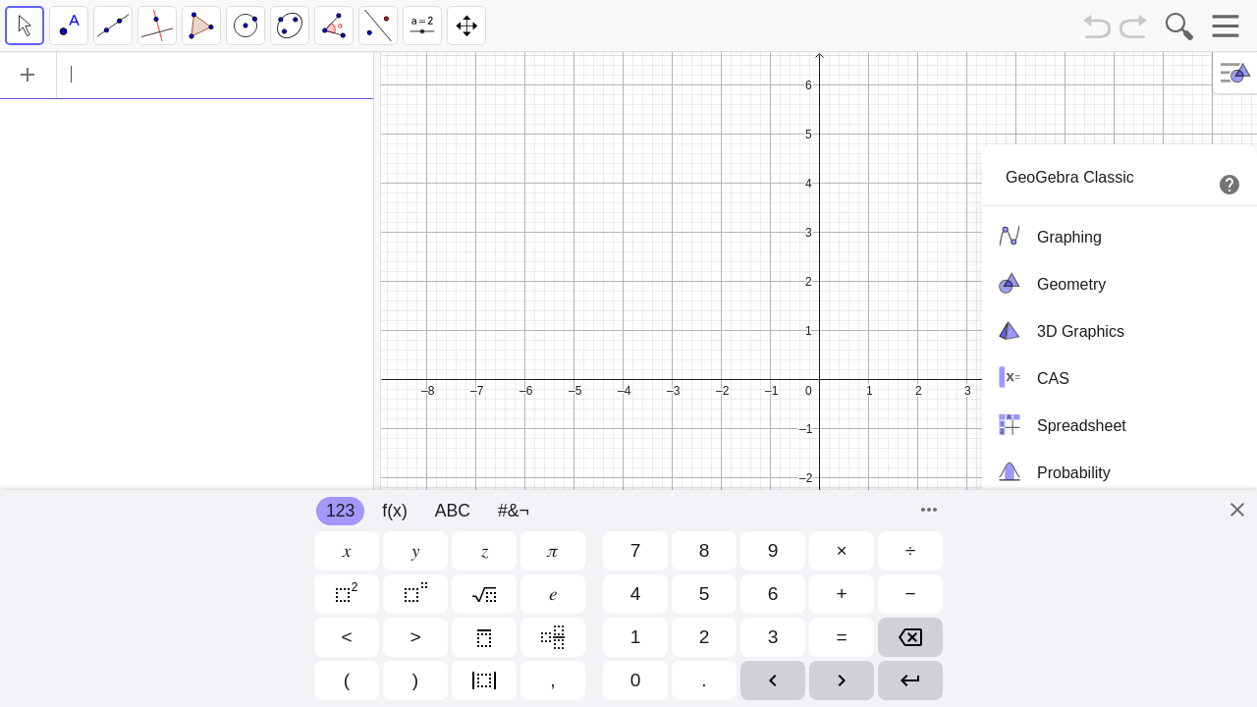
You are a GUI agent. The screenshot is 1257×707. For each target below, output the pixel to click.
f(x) (394, 510)
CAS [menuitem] (1030, 377)
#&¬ (513, 510)
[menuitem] (1119, 175)
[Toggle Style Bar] (1236, 72)
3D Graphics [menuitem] (1058, 330)
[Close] (1237, 509)
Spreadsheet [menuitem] (1059, 424)
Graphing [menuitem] (1047, 235)
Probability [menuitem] (1051, 471)
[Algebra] (186, 74)
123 (340, 510)
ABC (452, 510)
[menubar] (1119, 353)
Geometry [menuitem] (1049, 283)
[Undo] (1097, 28)
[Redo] (1133, 28)
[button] (346, 551)
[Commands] (929, 509)
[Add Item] (27, 74)
